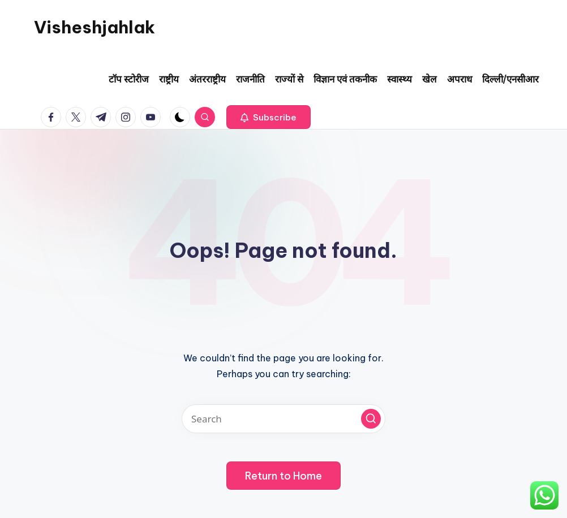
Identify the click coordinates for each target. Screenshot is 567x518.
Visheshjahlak (94, 27)
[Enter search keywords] (283, 418)
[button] (268, 117)
